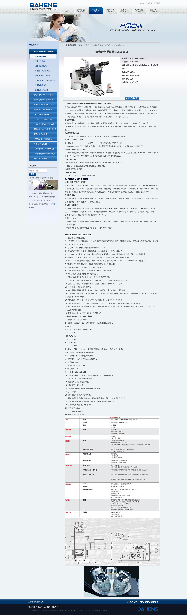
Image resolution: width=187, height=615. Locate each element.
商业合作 (39, 607)
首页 (79, 45)
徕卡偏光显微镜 (41, 66)
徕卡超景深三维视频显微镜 (45, 80)
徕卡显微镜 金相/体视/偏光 (43, 52)
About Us (81, 10)
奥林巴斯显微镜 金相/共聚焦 (44, 105)
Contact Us (153, 10)
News (110, 10)
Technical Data (124, 10)
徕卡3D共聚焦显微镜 (42, 76)
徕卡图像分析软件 (41, 90)
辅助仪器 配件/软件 (41, 159)
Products (96, 10)
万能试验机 (40, 602)
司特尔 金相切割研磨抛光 (43, 139)
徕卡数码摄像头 (41, 85)
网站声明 (31, 607)
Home (67, 10)
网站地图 (157, 3)
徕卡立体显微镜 (41, 61)
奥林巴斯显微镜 (47, 178)
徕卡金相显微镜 (41, 56)
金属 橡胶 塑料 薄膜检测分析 (44, 149)
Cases (139, 10)
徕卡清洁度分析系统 (42, 71)
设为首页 (149, 3)
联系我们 (47, 607)
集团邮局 (55, 607)
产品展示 (86, 45)
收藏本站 (141, 3)
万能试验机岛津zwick (41, 114)
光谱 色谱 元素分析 (41, 144)
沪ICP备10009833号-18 (69, 610)
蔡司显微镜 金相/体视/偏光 (43, 95)
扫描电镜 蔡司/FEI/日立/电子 (44, 124)
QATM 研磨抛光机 (40, 134)
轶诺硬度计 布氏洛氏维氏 (43, 109)
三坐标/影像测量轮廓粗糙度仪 (44, 154)
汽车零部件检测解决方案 (43, 119)
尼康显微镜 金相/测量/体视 (43, 100)
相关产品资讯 (132, 98)
